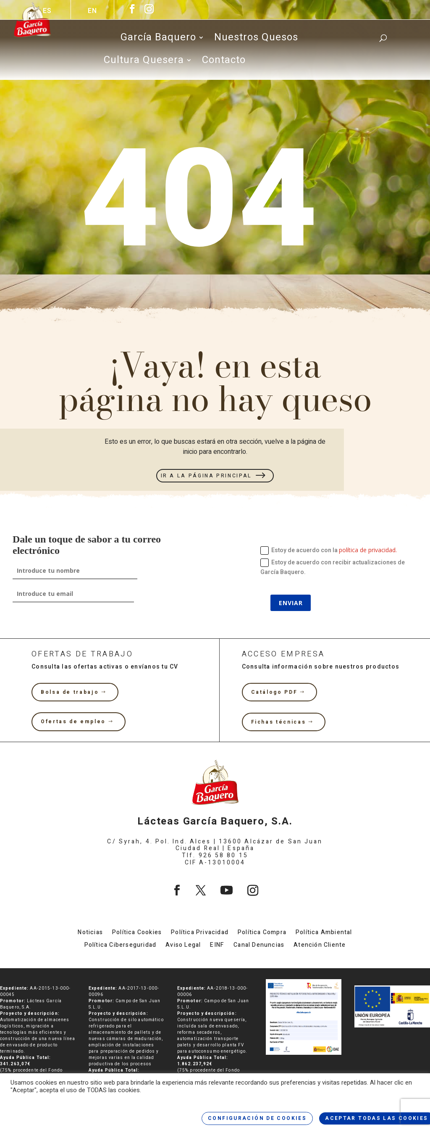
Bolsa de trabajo (70, 692)
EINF (217, 945)
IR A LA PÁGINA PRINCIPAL (206, 475)
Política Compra (262, 933)
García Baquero (158, 39)
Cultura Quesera (144, 62)
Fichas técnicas (278, 722)
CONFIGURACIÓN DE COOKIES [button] (257, 1118)
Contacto (224, 62)
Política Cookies (137, 933)
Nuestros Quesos (256, 39)
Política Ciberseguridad (120, 945)
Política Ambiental (324, 933)
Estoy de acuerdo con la (328, 550)
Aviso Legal (183, 945)
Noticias (90, 933)
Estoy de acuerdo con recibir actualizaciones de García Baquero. (332, 567)
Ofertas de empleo (73, 721)
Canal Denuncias (258, 945)
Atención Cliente (320, 945)
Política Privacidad (199, 933)
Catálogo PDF (274, 692)
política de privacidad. (368, 550)
